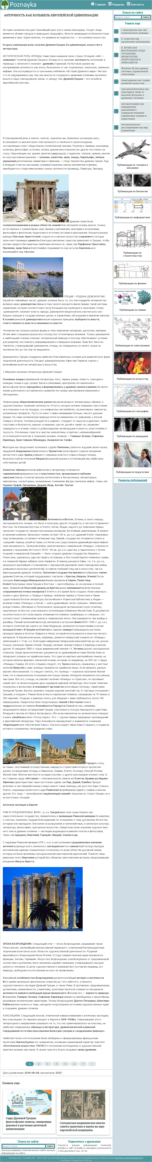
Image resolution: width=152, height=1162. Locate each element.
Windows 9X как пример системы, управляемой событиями (134, 71)
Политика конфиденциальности (128, 1158)
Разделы (118, 4)
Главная (100, 4)
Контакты (137, 4)
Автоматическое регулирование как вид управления (134, 127)
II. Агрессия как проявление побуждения (135, 40)
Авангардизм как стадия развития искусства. (135, 82)
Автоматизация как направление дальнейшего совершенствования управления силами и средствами (134, 111)
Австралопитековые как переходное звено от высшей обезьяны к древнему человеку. (135, 93)
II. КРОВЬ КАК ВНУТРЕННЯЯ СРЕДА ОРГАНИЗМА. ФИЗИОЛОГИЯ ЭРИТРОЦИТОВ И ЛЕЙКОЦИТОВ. (133, 55)
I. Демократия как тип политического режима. (135, 31)
